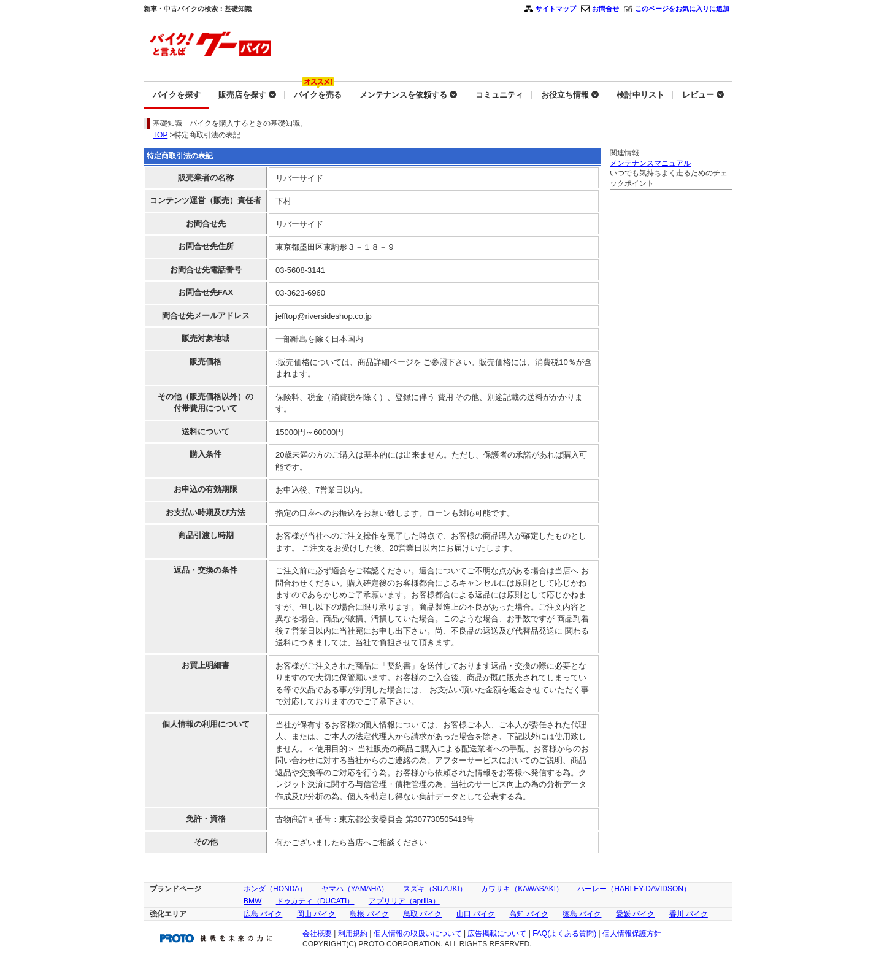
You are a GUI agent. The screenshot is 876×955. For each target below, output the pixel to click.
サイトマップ (556, 8)
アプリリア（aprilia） (404, 901)
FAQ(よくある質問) (564, 933)
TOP (160, 135)
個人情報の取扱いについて (418, 933)
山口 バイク (475, 914)
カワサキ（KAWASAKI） (522, 888)
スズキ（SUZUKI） (435, 888)
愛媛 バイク (635, 914)
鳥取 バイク (422, 914)
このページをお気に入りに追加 (682, 8)
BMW (252, 901)
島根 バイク (369, 914)
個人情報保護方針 (631, 933)
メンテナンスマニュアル (650, 163)
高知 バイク (528, 914)
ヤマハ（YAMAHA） (355, 888)
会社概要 (317, 933)
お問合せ (605, 8)
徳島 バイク (582, 914)
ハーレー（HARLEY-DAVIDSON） (634, 888)
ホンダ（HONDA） (275, 888)
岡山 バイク (316, 914)
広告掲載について (496, 933)
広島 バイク (263, 914)
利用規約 (352, 933)
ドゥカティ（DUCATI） (315, 901)
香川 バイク (688, 914)
